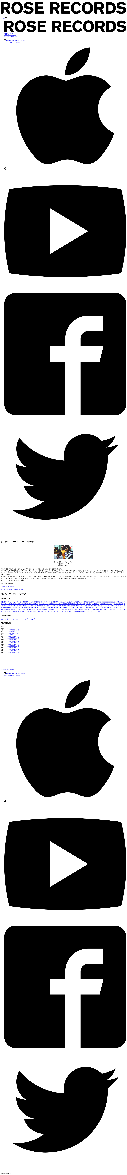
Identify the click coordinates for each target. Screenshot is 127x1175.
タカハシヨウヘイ (93, 605)
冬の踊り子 (40, 609)
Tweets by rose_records (7, 669)
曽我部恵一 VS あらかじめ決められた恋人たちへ (68, 602)
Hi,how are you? (101, 607)
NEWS (8, 33)
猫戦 (87, 607)
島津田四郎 (40, 605)
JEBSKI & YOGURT (18, 605)
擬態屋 (86, 602)
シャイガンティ (49, 605)
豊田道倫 (33, 607)
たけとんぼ (102, 605)
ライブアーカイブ (29, 619)
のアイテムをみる (12, 589)
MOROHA (10, 611)
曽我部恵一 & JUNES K (95, 602)
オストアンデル (80, 604)
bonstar (81, 609)
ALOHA (13, 604)
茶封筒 (4, 607)
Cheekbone (118, 605)
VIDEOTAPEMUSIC (22, 609)
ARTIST (10, 35)
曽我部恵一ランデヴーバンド (43, 602)
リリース (14, 619)
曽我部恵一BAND (28, 602)
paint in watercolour (49, 609)
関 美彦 (85, 605)
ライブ (9, 619)
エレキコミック (44, 604)
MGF (36, 604)
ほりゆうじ (75, 609)
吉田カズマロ (41, 611)
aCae (114, 602)
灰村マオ (109, 607)
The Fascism (32, 609)
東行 (23, 607)
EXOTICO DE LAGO (28, 604)
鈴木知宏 (65, 605)
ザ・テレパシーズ (30, 605)
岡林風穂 (66, 604)
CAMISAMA (95, 604)
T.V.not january (11, 607)
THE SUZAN (58, 605)
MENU (3, 18)
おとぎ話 (88, 604)
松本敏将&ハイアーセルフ (101, 609)
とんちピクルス (42, 607)
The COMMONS (118, 604)
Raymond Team (84, 611)
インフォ (3, 619)
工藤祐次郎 (103, 604)
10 (15, 630)
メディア (20, 619)
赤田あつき (119, 602)
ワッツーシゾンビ (95, 611)
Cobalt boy (110, 604)
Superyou (71, 605)
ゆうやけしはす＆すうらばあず (23, 611)
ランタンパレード (60, 611)
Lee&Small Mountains (73, 611)
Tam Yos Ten (110, 605)
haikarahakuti (93, 607)
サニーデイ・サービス (15, 602)
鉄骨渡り (19, 607)
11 (16, 630)
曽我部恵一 (4, 602)
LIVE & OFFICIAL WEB (8, 586)
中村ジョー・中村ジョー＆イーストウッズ (72, 607)
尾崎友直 (72, 604)
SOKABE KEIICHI (13, 42)
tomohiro (28, 607)
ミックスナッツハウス (117, 609)
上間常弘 (19, 604)
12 (18, 630)
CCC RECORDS (108, 602)
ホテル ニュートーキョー (64, 609)
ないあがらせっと (52, 607)
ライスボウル (50, 611)
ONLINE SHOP (15, 40)
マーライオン (88, 609)
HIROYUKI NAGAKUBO (8, 609)
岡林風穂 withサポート (56, 604)
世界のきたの (78, 605)
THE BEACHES (117, 607)
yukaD (35, 611)
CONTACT (11, 36)
